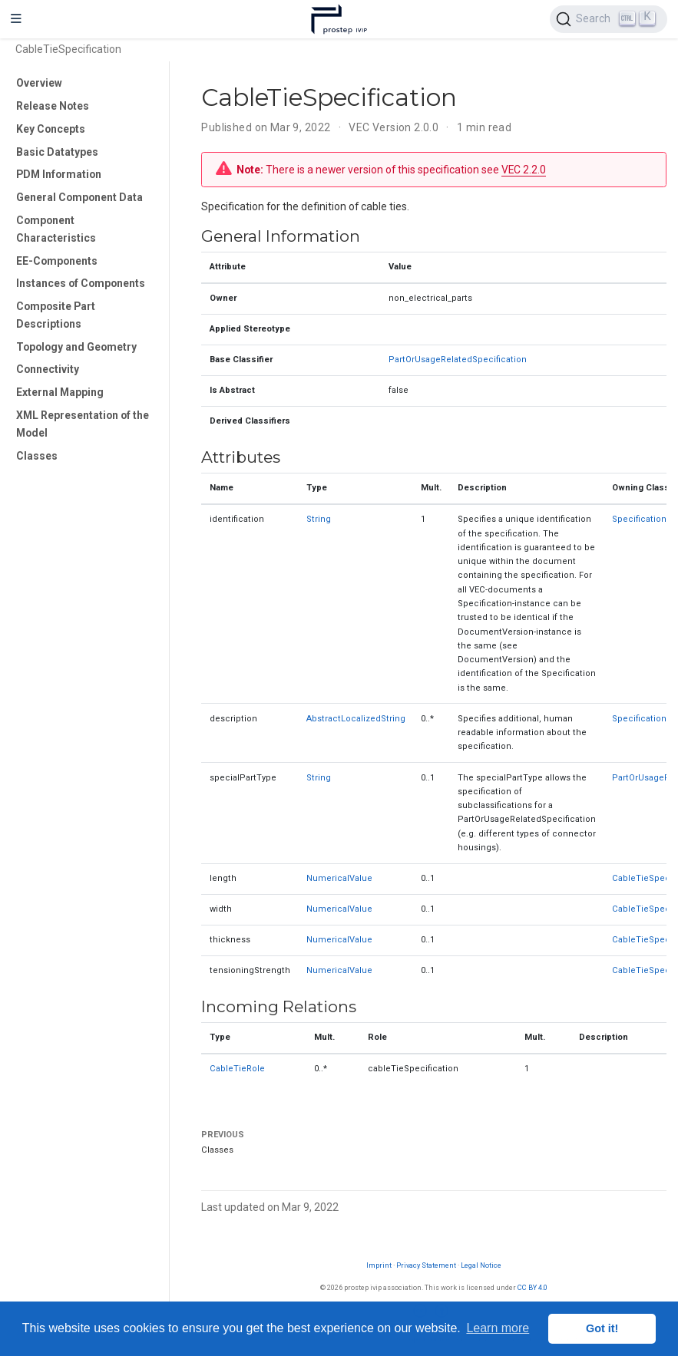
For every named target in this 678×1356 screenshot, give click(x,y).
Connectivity (47, 369)
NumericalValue (339, 878)
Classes (37, 456)
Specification (639, 519)
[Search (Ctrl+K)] (608, 19)
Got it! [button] (602, 1328)
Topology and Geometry (76, 347)
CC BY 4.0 (532, 1287)
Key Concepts (50, 129)
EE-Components (57, 261)
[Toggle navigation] (16, 19)
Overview (39, 83)
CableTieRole (237, 1069)
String (318, 519)
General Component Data (79, 197)
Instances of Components (80, 283)
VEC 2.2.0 (523, 169)
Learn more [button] (497, 1328)
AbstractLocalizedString (355, 719)
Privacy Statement (426, 1265)
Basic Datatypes (57, 152)
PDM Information (58, 174)
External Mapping (60, 392)
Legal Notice (481, 1265)
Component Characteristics (56, 229)
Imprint (379, 1265)
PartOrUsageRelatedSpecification (458, 360)
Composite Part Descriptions (55, 315)
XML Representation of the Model (82, 424)
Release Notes (52, 106)
